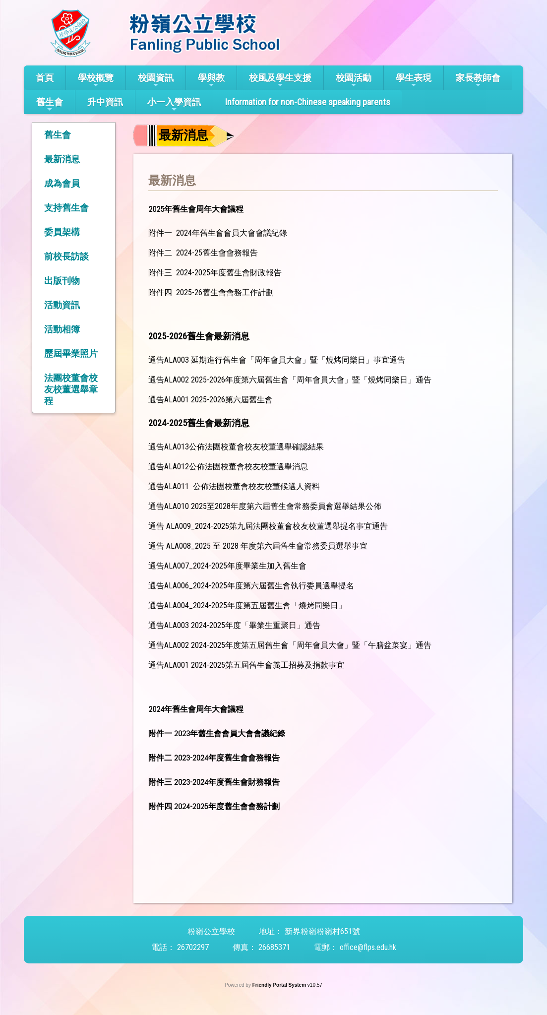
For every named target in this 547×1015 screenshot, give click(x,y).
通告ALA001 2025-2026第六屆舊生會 (210, 399)
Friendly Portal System (279, 985)
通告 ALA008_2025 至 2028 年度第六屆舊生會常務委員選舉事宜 (257, 546)
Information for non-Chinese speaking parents (307, 102)
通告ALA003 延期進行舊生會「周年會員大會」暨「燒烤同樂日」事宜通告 (276, 360)
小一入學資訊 (174, 105)
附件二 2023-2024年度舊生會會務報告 (214, 758)
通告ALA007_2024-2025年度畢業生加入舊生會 (227, 566)
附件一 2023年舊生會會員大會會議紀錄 (216, 733)
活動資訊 (62, 305)
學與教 (211, 80)
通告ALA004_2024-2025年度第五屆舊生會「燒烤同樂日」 (247, 605)
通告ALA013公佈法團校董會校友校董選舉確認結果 (236, 446)
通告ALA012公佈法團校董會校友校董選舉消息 (228, 466)
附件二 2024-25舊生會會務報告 (203, 252)
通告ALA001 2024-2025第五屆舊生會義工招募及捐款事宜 (246, 665)
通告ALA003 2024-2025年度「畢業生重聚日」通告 (234, 625)
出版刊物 (62, 280)
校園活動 (353, 80)
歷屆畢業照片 (71, 353)
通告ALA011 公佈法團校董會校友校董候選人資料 (234, 486)
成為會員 (62, 183)
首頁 (45, 77)
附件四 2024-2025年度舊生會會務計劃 (213, 806)
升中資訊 (105, 102)
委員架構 (62, 232)
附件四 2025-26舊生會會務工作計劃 (211, 292)
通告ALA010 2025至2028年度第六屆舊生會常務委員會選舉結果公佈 (264, 506)
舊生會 (49, 105)
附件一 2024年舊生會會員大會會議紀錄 (217, 233)
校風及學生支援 (280, 80)
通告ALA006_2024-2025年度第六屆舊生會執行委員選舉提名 (251, 585)
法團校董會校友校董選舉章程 (71, 389)
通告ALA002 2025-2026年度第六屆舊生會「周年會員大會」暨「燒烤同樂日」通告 (289, 379)
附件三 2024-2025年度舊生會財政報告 (215, 272)
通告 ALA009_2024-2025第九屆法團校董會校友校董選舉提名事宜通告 (268, 526)
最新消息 (62, 159)
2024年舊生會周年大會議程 (195, 709)
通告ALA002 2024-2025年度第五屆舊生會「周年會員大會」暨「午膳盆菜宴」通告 (289, 645)
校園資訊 (156, 80)
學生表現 (413, 80)
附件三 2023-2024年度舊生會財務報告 (214, 782)
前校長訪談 (66, 256)
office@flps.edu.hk (368, 947)
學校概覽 (96, 80)
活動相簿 (62, 329)
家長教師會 (478, 80)
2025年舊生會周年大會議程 (195, 209)
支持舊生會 (66, 207)
